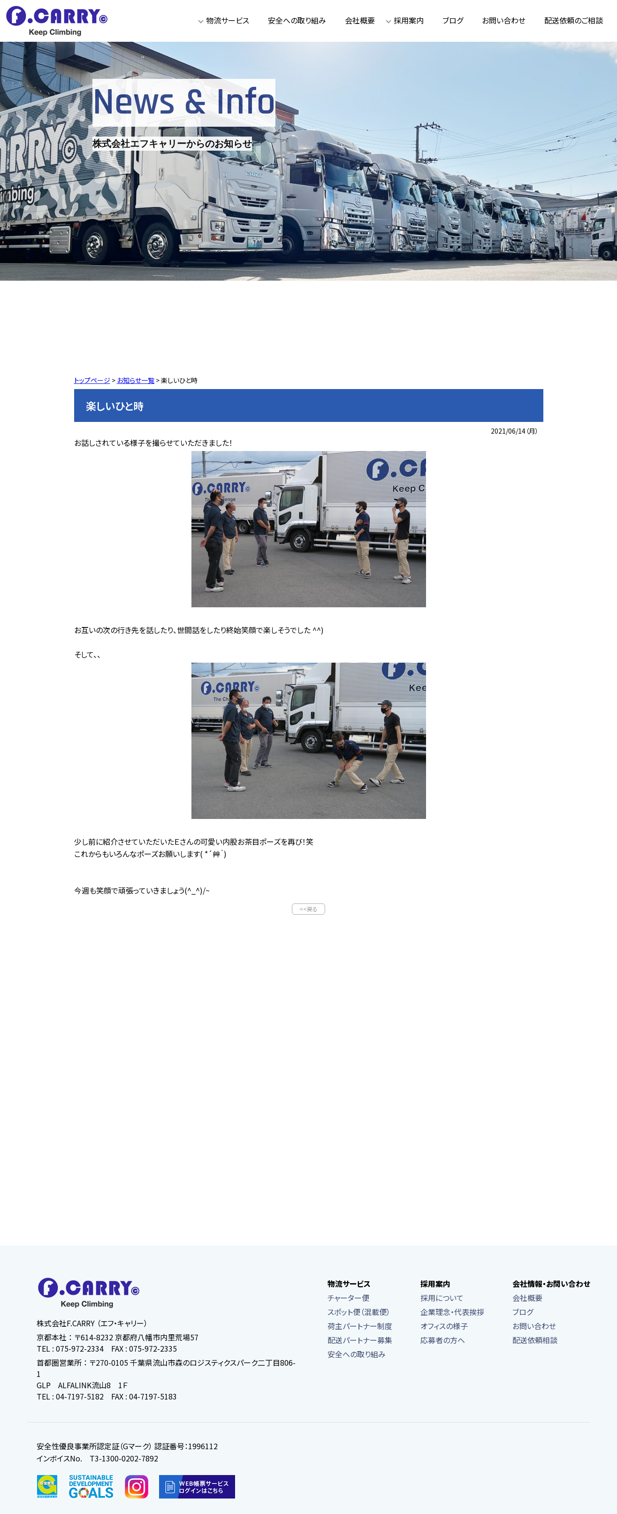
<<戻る (308, 909)
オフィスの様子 (444, 1326)
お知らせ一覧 (135, 380)
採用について (442, 1298)
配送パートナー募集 (360, 1340)
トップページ (92, 380)
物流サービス (227, 20)
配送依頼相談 (534, 1340)
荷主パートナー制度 (360, 1326)
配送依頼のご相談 (573, 20)
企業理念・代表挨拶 (452, 1312)
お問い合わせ (504, 20)
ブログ (452, 20)
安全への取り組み (297, 20)
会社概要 (360, 20)
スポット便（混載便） (359, 1312)
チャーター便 (348, 1298)
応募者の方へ (442, 1340)
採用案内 (409, 20)
